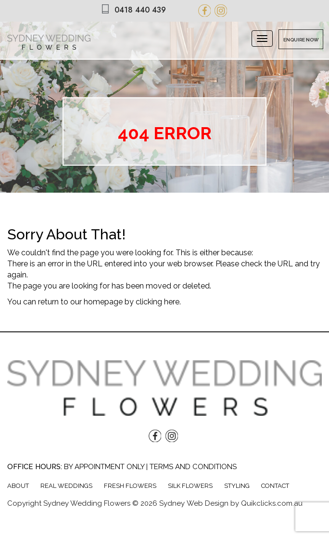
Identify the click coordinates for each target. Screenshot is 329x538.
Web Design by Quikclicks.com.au (245, 503)
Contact (275, 485)
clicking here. (158, 301)
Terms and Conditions (193, 466)
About (18, 485)
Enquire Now (301, 39)
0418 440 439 (140, 9)
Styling (237, 485)
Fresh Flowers (130, 485)
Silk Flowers (190, 485)
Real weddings (66, 485)
